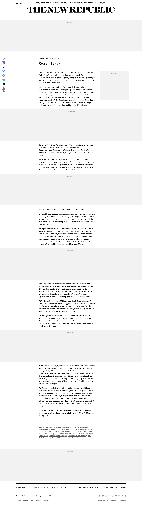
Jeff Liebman (73, 433)
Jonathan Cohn (44, 59)
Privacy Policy (45, 500)
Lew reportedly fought (60, 221)
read (48, 228)
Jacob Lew (43, 433)
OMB (74, 427)
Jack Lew (75, 431)
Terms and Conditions (35, 500)
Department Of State (57, 436)
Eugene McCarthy (52, 431)
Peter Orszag (63, 433)
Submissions (122, 487)
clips (55, 228)
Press (111, 487)
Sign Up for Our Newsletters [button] (44, 496)
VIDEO (105, 3)
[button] (3, 60)
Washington (66, 427)
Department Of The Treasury (76, 436)
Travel (84, 487)
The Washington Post (57, 429)
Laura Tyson (52, 433)
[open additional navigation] (17, 3)
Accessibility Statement (22, 500)
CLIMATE (63, 3)
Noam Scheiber (57, 87)
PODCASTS (98, 3)
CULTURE (71, 3)
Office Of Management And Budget (64, 438)
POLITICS (56, 3)
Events (79, 487)
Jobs (116, 487)
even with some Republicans (65, 231)
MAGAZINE (78, 3)
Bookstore (90, 487)
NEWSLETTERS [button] (88, 3)
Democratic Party (86, 433)
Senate (81, 438)
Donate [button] (96, 487)
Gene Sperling (65, 431)
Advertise (102, 487)
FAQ (107, 487)
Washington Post (72, 429)
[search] (21, 3)
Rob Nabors (43, 436)
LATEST (36, 3)
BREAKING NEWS (45, 3)
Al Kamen (84, 429)
